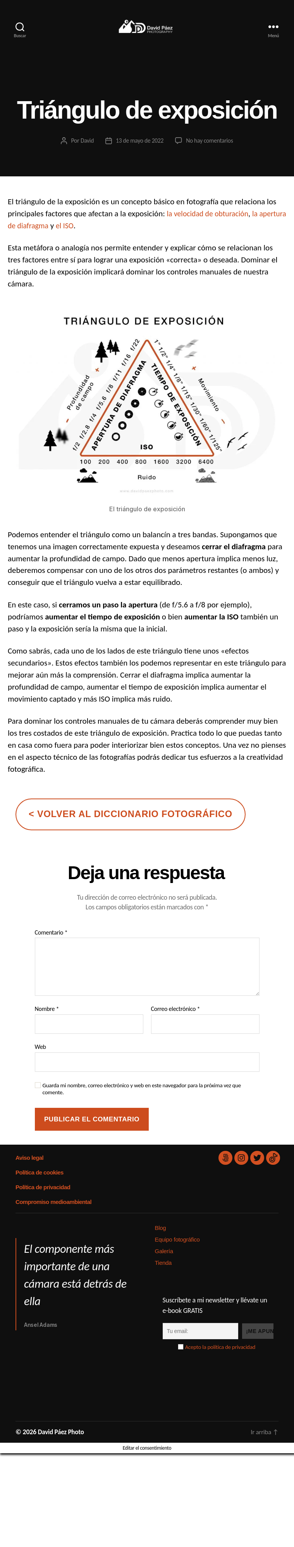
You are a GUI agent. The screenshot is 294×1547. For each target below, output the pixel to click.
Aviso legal (29, 1169)
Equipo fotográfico (177, 1251)
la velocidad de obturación (210, 225)
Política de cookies (39, 1184)
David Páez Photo (62, 1443)
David (86, 152)
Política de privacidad (42, 1198)
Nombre (47, 1020)
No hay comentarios (210, 152)
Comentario (51, 944)
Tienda (163, 1274)
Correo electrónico (175, 1020)
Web (40, 1058)
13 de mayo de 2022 (139, 152)
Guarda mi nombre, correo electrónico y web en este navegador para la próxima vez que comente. (142, 1100)
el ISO (98, 237)
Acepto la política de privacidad (220, 1358)
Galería (164, 1262)
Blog (160, 1239)
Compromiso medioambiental (53, 1213)
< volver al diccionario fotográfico (130, 826)
